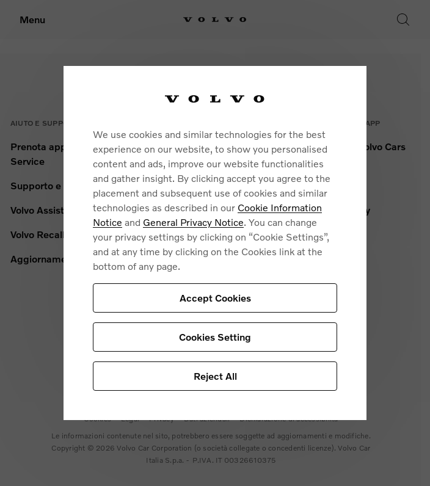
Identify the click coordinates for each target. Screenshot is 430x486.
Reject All (215, 376)
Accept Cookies (215, 297)
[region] (215, 243)
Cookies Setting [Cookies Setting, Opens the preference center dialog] (215, 337)
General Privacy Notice (193, 222)
